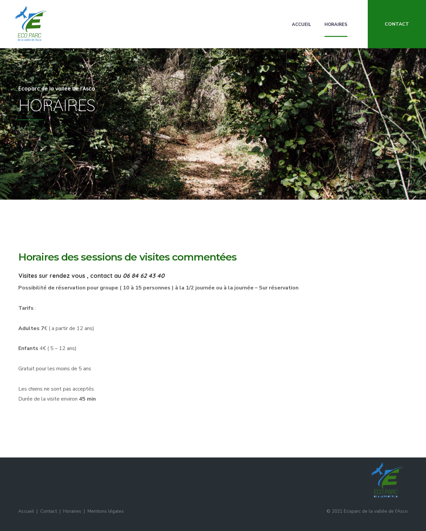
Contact (48, 511)
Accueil (301, 25)
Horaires (335, 25)
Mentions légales (106, 511)
